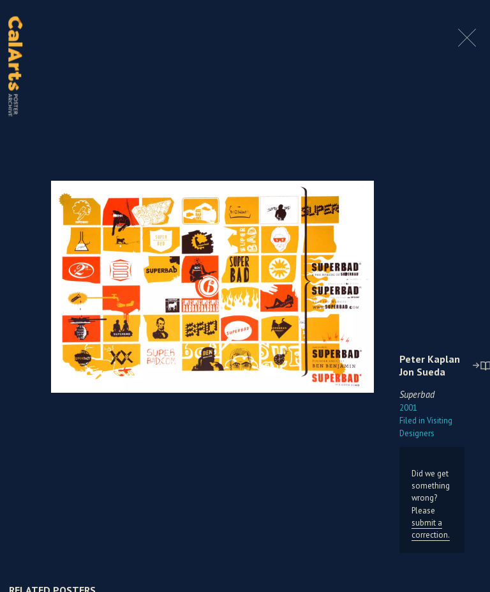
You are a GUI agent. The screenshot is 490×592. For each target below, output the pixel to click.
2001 (408, 407)
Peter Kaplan (429, 359)
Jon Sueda (422, 371)
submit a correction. (431, 528)
